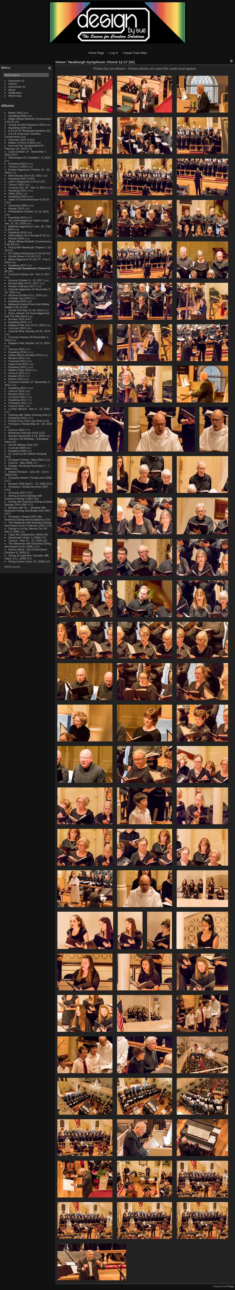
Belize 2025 (15, 112)
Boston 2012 (16, 378)
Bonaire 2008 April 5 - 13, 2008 (27, 483)
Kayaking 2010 (17, 417)
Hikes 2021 (15, 193)
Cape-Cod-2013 (18, 363)
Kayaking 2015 (17, 322)
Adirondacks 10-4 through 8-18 (27, 235)
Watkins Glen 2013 (19, 369)
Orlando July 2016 (19, 298)
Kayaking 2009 (17, 450)
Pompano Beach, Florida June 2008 (30, 477)
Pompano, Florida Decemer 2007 (28, 486)
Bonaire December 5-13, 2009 (26, 435)
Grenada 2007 (17, 492)
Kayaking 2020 (17, 196)
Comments (15, 86)
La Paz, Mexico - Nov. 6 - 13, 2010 (29, 408)
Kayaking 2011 (17, 399)
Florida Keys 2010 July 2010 (25, 420)
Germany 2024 (17, 139)
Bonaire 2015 (16, 319)
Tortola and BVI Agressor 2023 (27, 124)
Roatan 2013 (16, 375)
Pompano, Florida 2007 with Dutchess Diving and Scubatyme (24, 518)
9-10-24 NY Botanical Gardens (26, 130)
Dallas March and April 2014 (25, 354)
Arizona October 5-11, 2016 (25, 295)
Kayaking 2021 (17, 190)
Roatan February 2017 (22, 286)
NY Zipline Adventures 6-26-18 (26, 253)
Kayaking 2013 (17, 366)
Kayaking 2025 (17, 115)
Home (60, 62)
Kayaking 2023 (17, 163)
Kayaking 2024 (17, 127)
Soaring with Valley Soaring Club (28, 414)
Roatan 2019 (16, 208)
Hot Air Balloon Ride (20, 444)
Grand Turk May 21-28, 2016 (25, 310)
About (12, 89)
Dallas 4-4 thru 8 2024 (21, 142)
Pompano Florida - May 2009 (25, 459)
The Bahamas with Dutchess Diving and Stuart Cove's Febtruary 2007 (28, 524)
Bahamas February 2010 (23, 432)
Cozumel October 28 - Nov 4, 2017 (29, 274)
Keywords (14, 80)
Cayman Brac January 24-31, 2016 (29, 331)
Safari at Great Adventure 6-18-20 (28, 199)
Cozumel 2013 (17, 360)
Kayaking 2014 (17, 351)
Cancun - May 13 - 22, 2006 (25, 540)
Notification (15, 92)
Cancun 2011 (16, 405)
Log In (114, 53)
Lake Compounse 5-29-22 (24, 181)
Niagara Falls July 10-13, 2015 (26, 325)
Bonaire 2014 (16, 357)
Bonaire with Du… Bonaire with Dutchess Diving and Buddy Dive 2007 (28, 509)
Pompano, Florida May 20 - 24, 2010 (30, 423)
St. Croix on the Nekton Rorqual (27, 453)
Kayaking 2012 (17, 387)
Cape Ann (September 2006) (25, 534)
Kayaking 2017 (17, 265)
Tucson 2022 (16, 184)
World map (15, 95)
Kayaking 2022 (17, 178)
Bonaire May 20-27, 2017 (23, 283)
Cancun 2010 (16, 429)
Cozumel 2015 (17, 328)
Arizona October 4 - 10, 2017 (25, 280)
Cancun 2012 (16, 390)
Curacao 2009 (16, 447)
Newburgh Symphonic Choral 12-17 (98, 62)
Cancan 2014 (16, 348)
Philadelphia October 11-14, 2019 (28, 211)
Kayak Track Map (135, 53)
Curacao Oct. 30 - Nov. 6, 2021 (27, 187)
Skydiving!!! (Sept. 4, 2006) (24, 537)
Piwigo (230, 1286)
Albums (7, 105)
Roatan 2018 (16, 238)
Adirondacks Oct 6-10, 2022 (25, 175)
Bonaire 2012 (16, 393)
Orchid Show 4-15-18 (21, 256)
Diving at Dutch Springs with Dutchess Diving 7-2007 (23, 497)
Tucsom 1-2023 (17, 166)
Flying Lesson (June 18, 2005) (26, 561)
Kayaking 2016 (17, 301)
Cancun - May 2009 (20, 462)
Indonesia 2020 (17, 205)
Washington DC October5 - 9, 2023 (29, 157)
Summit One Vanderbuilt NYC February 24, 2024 (24, 147)
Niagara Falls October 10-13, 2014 (29, 342)
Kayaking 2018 (17, 232)
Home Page (96, 53)
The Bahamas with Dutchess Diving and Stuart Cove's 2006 (28, 545)
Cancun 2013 (16, 372)
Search (12, 83)
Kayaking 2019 (17, 217)
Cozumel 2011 (17, 396)
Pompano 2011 (17, 402)
